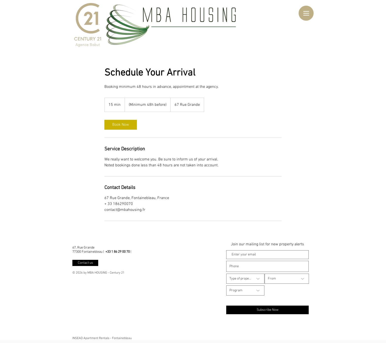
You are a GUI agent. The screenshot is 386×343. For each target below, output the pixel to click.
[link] (120, 125)
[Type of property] (245, 279)
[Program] (245, 290)
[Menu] (306, 13)
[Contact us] (85, 263)
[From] (287, 279)
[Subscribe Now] (267, 310)
